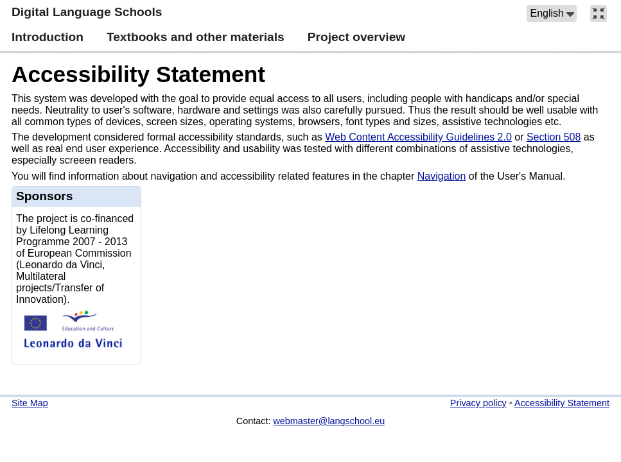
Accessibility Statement (138, 74)
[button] (552, 13)
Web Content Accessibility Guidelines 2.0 (418, 137)
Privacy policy (478, 403)
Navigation (441, 176)
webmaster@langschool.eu (329, 421)
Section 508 (554, 137)
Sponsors (44, 196)
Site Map (30, 403)
